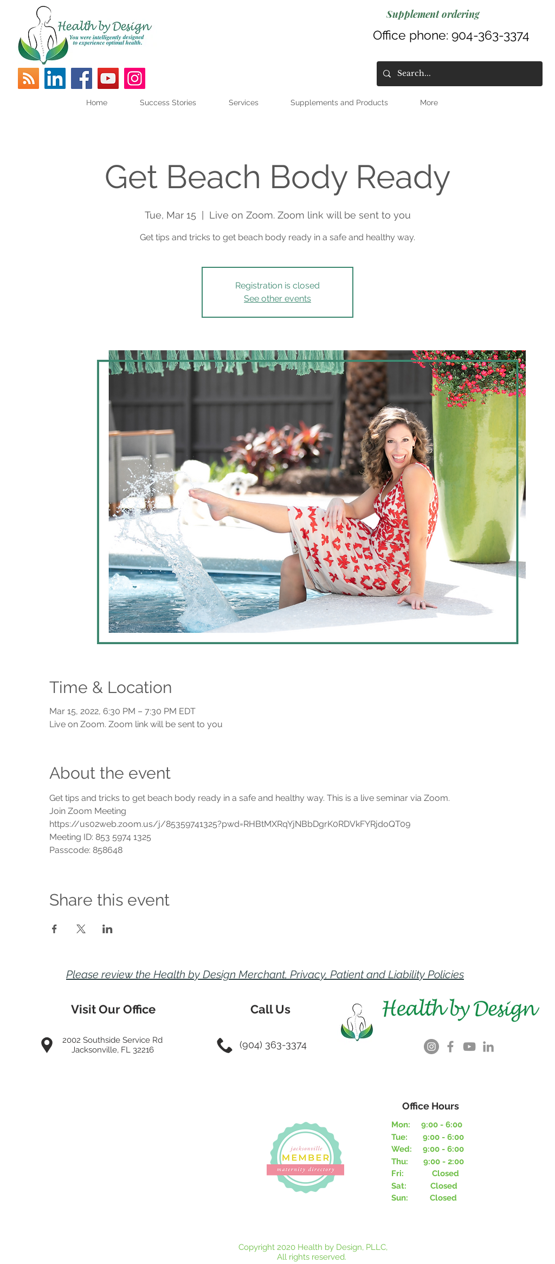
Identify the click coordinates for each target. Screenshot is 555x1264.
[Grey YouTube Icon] (469, 1046)
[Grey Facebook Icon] (450, 1046)
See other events (277, 298)
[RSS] (28, 78)
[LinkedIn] (55, 78)
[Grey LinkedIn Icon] (488, 1046)
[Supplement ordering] (433, 14)
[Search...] (458, 73)
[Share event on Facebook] (54, 929)
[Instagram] (134, 78)
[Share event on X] (81, 929)
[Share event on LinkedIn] (107, 929)
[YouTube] (108, 78)
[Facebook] (81, 78)
